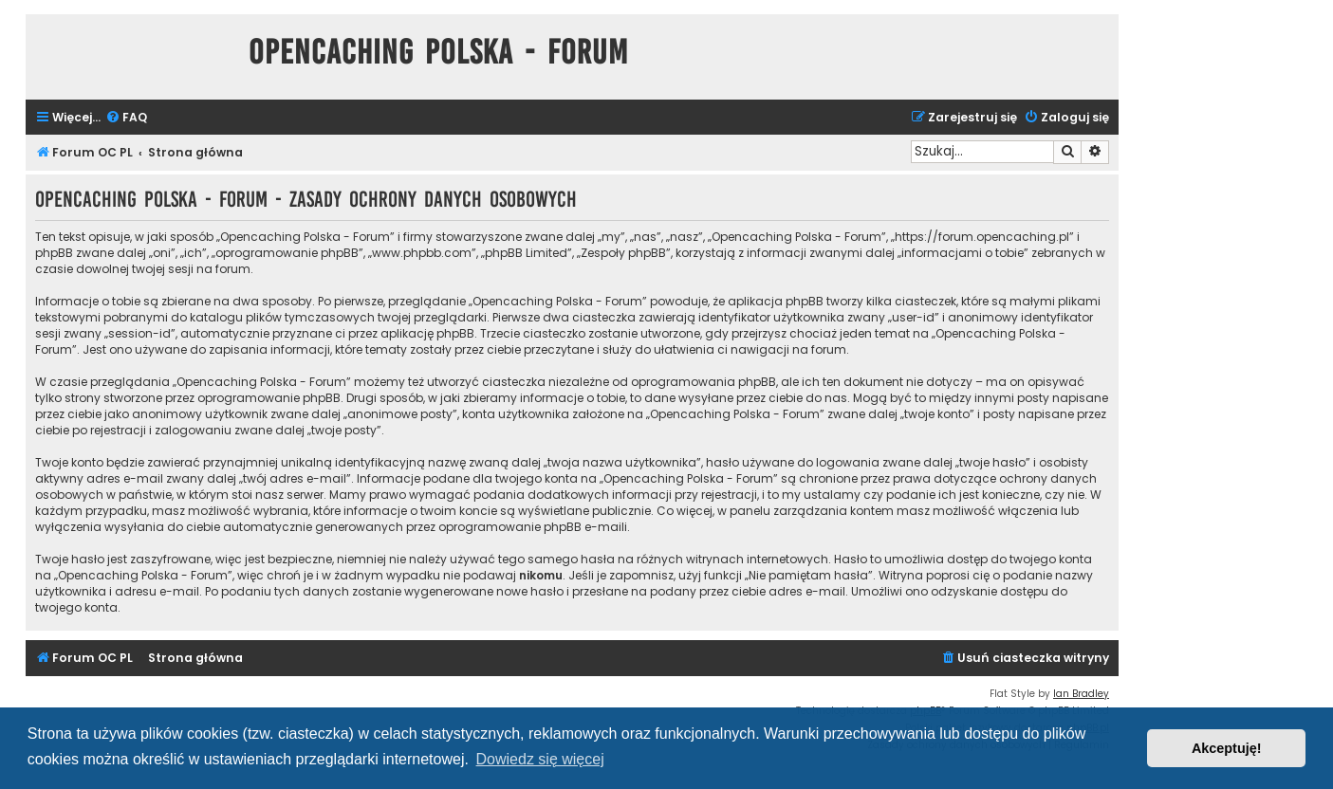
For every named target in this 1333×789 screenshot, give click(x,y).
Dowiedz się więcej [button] (540, 759)
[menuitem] (126, 118)
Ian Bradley (1081, 694)
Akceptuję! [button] (1227, 748)
